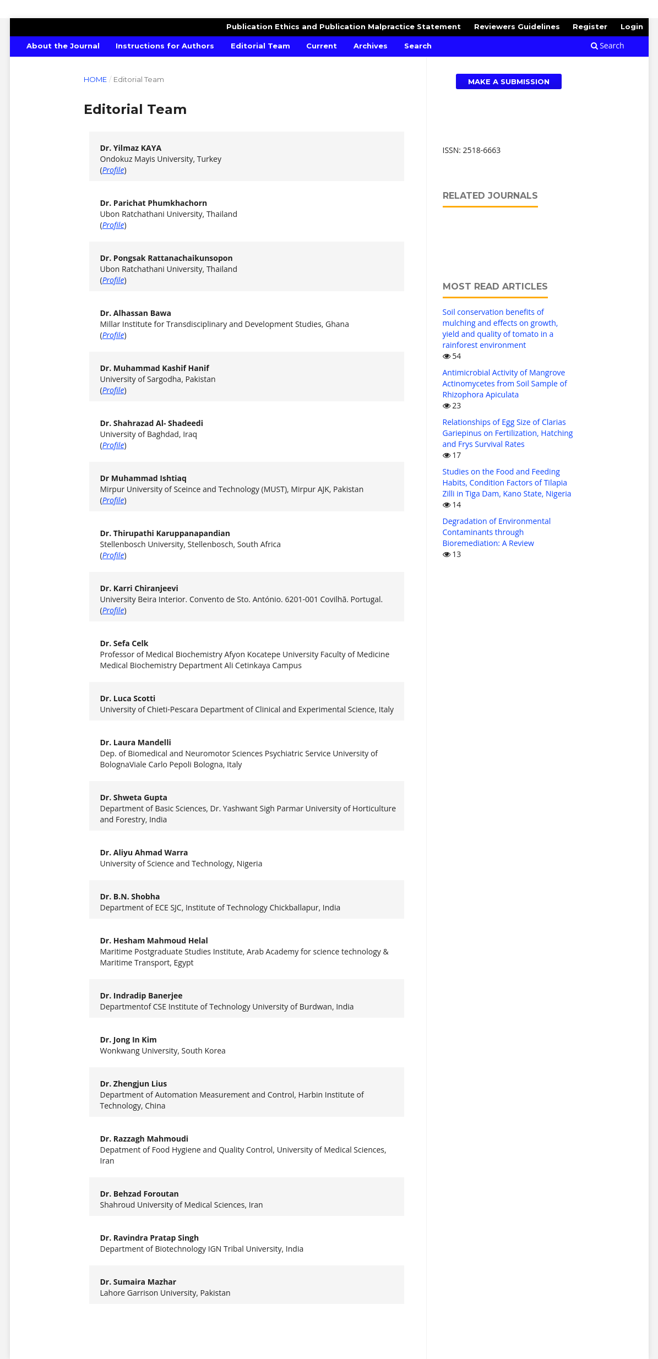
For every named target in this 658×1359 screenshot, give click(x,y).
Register (590, 26)
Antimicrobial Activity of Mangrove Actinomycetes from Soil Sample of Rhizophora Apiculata (505, 383)
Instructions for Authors (165, 45)
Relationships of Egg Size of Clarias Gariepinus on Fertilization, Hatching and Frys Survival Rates (508, 433)
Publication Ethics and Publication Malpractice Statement (343, 26)
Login (632, 26)
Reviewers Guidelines (517, 26)
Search (418, 45)
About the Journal (63, 45)
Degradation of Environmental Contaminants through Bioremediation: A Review (497, 532)
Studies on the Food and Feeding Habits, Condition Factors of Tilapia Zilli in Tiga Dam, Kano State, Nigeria (507, 482)
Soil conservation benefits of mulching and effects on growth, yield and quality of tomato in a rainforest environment (500, 328)
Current (321, 45)
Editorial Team (260, 45)
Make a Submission (509, 81)
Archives (371, 45)
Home (95, 79)
